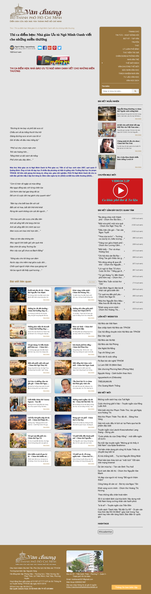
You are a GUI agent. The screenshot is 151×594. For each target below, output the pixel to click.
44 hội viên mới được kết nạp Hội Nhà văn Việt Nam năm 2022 (128, 126)
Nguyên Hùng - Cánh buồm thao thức (115, 373)
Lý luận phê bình (131, 49)
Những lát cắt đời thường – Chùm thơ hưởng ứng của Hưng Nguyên (38, 310)
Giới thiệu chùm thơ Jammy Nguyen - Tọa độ (38, 401)
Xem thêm (92, 282)
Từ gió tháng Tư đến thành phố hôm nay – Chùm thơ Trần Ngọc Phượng (38, 346)
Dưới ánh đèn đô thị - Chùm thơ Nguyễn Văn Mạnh (38, 291)
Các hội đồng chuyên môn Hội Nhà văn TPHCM (119, 332)
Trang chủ (134, 32)
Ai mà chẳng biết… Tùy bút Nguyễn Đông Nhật (119, 456)
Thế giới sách (132, 63)
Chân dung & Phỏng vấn (127, 56)
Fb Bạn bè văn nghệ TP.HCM (111, 361)
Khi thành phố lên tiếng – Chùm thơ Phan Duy (82, 346)
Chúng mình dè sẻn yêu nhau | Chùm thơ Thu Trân (128, 142)
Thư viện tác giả (131, 53)
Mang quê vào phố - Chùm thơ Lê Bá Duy (83, 419)
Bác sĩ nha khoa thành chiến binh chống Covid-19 (127, 158)
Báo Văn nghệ (104, 336)
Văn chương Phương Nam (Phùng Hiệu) (116, 369)
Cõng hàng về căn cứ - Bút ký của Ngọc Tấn (118, 484)
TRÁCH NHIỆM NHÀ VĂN (129, 73)
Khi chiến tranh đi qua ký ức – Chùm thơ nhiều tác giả (37, 455)
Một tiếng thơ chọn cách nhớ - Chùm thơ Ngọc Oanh (83, 364)
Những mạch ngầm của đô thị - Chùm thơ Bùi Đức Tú (83, 401)
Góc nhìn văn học (130, 70)
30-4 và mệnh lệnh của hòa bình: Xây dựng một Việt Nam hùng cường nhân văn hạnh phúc (119, 500)
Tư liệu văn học (131, 77)
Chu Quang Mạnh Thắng (109, 386)
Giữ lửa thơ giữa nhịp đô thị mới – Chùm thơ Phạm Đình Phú (38, 419)
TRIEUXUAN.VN (105, 381)
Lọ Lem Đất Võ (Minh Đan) (109, 365)
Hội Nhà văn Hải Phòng (108, 344)
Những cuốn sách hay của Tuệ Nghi (114, 399)
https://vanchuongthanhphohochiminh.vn (81, 587)
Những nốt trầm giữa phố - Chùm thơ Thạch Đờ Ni (83, 310)
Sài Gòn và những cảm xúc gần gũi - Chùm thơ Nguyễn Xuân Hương (38, 382)
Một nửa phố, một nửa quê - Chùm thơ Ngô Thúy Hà (38, 364)
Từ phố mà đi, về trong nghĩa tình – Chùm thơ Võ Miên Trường (82, 455)
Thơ (11, 28)
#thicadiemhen (105, 532)
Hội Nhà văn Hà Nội (106, 340)
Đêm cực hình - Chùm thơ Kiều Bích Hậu (82, 328)
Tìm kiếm (105, 86)
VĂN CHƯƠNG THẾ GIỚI (128, 66)
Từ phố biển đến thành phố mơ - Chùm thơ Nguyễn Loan (83, 437)
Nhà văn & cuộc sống (107, 357)
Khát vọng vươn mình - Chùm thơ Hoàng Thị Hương (82, 291)
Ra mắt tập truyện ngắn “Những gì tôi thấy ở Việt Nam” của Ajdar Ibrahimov (118, 444)
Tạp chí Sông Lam (106, 352)
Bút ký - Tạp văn (131, 39)
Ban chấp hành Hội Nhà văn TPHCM (114, 327)
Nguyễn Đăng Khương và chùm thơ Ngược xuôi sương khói (129, 110)
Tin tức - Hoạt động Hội (127, 35)
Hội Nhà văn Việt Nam (107, 323)
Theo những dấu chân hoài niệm (112, 495)
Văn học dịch (132, 80)
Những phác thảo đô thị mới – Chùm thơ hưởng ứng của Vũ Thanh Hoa (38, 328)
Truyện (135, 42)
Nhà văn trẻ (133, 59)
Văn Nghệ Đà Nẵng (106, 348)
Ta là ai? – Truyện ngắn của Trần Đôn (114, 505)
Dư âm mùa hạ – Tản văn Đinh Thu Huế (115, 467)
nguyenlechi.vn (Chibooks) (109, 377)
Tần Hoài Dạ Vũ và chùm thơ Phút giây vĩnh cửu (82, 382)
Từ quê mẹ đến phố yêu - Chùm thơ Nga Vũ (37, 437)
